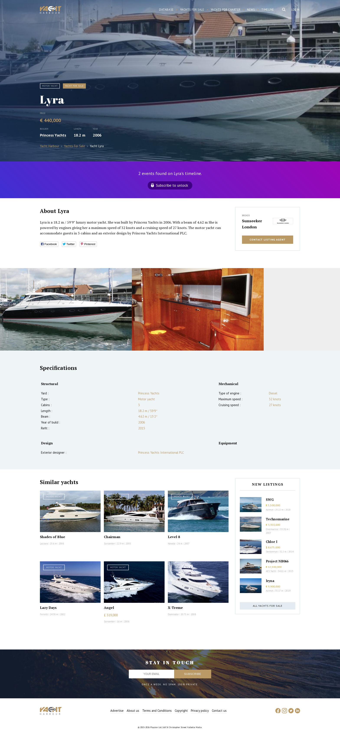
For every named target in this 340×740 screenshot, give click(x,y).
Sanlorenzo (272, 551)
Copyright (181, 711)
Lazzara (44, 543)
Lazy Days (48, 607)
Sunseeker (109, 543)
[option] (66, 309)
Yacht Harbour (51, 10)
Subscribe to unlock (172, 185)
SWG (270, 499)
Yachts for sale (192, 10)
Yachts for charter (226, 10)
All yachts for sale (267, 605)
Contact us (219, 711)
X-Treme (175, 607)
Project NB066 (277, 561)
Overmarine (272, 529)
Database (166, 10)
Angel (109, 607)
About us (133, 711)
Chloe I (271, 541)
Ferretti (44, 614)
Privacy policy (200, 711)
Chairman (112, 536)
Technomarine (277, 519)
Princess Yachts (53, 135)
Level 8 (174, 536)
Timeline (267, 10)
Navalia (171, 543)
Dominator (173, 614)
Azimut (269, 509)
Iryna (270, 580)
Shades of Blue (52, 536)
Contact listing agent (268, 239)
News (251, 10)
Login (295, 10)
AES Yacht (271, 571)
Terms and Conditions (157, 711)
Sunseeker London (252, 223)
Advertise (117, 711)
